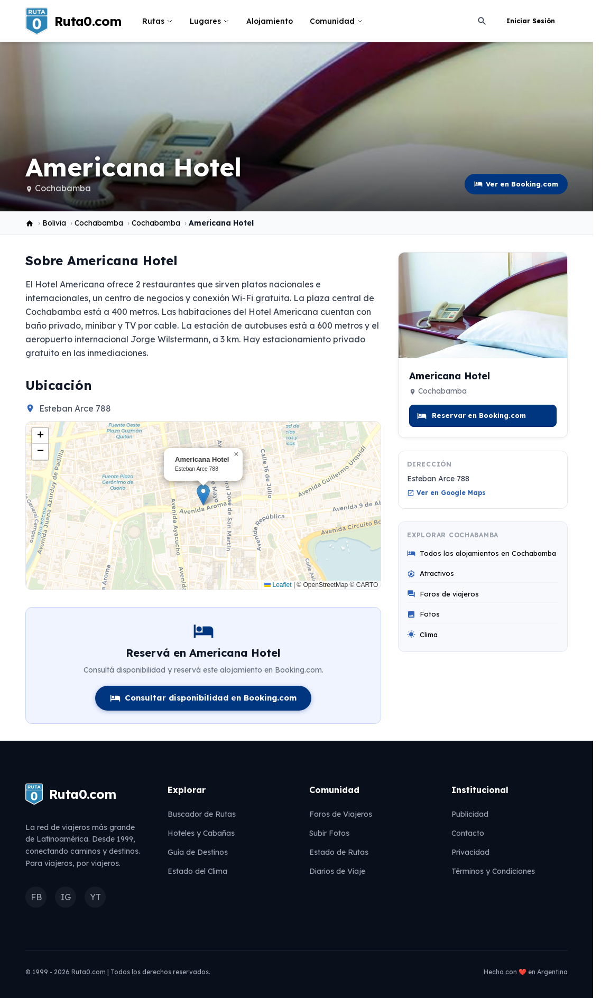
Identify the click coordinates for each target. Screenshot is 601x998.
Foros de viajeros (443, 594)
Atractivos (430, 573)
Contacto (467, 833)
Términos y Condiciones (493, 871)
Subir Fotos (329, 833)
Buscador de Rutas (202, 814)
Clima (422, 634)
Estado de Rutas (338, 852)
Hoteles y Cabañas (201, 833)
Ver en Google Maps (446, 493)
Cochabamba (63, 188)
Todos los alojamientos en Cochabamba (481, 553)
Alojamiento (269, 21)
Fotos (423, 614)
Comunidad (336, 21)
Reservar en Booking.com (471, 416)
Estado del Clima (197, 871)
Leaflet (277, 585)
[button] (203, 495)
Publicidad (469, 814)
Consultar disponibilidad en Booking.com (203, 698)
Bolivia (54, 223)
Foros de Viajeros (340, 814)
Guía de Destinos (198, 852)
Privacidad (470, 852)
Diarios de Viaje (337, 871)
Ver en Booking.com (516, 184)
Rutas (157, 21)
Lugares (209, 21)
